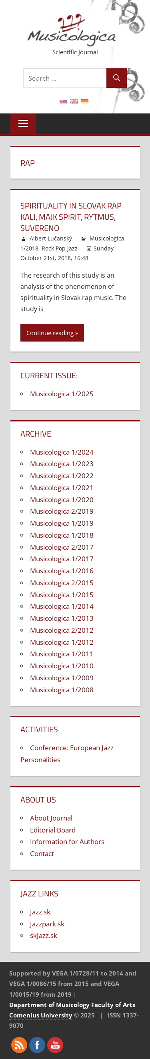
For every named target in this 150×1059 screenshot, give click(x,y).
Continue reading (50, 333)
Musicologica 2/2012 (62, 630)
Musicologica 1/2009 (62, 677)
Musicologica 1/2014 (62, 606)
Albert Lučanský (51, 238)
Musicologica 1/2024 (62, 452)
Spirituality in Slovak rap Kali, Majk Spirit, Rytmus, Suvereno (71, 216)
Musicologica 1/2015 (62, 594)
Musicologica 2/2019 (62, 511)
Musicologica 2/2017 (62, 547)
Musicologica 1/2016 (62, 570)
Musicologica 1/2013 (62, 618)
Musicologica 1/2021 (62, 487)
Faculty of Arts (113, 1005)
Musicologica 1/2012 (62, 642)
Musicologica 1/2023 (62, 463)
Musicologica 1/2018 (62, 535)
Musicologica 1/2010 (62, 665)
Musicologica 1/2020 (62, 499)
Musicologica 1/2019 (62, 523)
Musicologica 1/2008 (62, 689)
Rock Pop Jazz (60, 248)
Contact (42, 853)
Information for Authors (67, 841)
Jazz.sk (40, 911)
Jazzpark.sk (47, 923)
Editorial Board (53, 829)
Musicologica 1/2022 (62, 475)
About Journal (51, 818)
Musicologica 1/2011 (62, 653)
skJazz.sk (43, 935)
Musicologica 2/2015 (62, 582)
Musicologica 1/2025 (62, 393)
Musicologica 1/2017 (62, 558)
